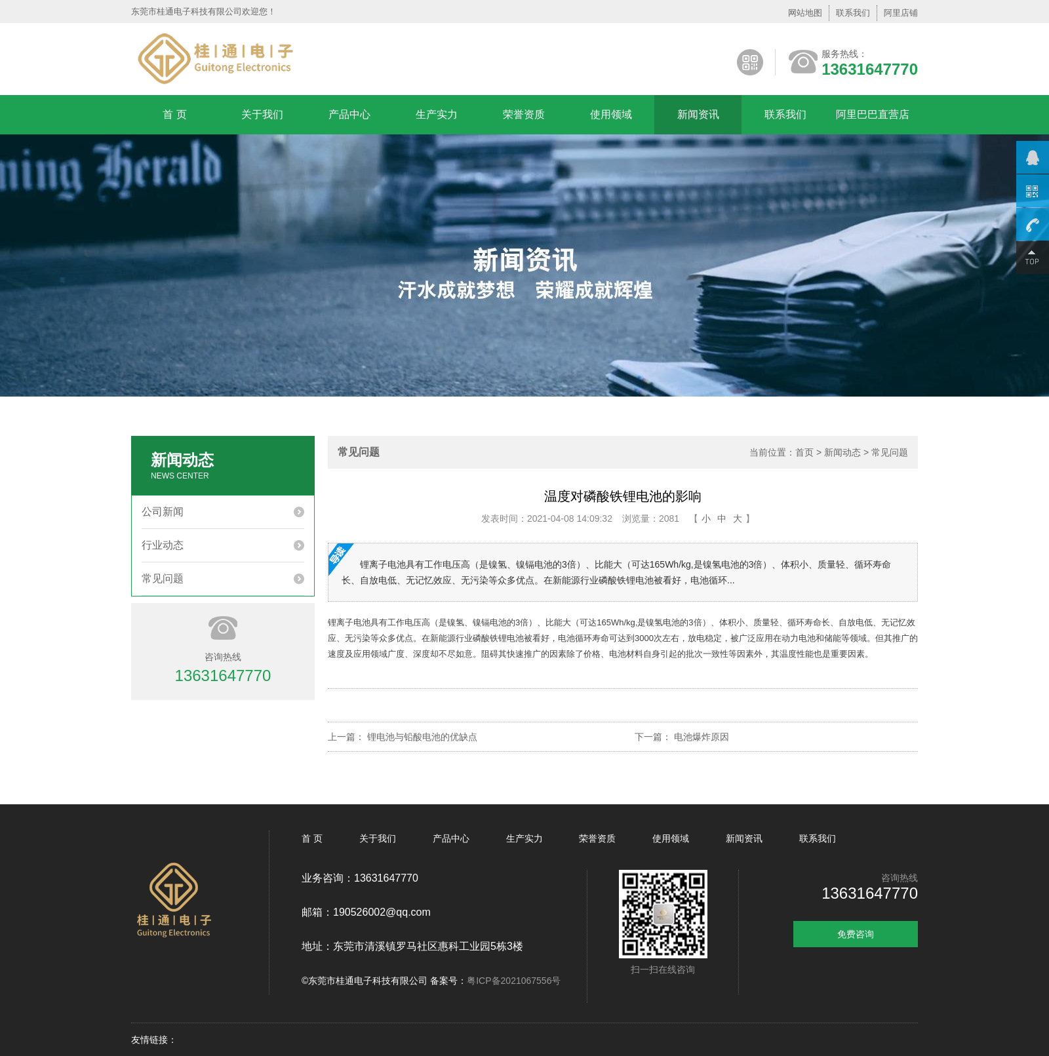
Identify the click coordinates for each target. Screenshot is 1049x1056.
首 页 (174, 114)
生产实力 (437, 114)
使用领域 (611, 114)
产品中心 (349, 114)
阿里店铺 (901, 13)
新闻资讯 (698, 114)
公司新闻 (163, 511)
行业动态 (163, 545)
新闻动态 (842, 452)
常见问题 (163, 578)
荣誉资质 (524, 114)
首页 (804, 452)
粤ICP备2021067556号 (514, 980)
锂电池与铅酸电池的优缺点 (422, 737)
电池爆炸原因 (701, 737)
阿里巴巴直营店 (872, 114)
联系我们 (853, 13)
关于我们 (262, 114)
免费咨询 (855, 934)
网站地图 (805, 13)
